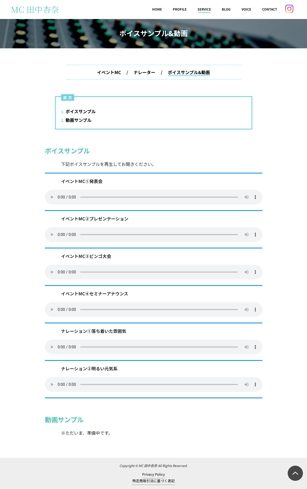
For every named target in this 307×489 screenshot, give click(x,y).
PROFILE (180, 9)
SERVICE (204, 9)
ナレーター (144, 72)
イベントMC (109, 72)
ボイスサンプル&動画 (189, 72)
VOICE (246, 9)
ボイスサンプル (78, 111)
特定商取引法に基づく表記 (153, 480)
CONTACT (269, 9)
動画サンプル (76, 120)
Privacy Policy (153, 474)
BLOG (226, 9)
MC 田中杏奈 (35, 9)
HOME (157, 9)
